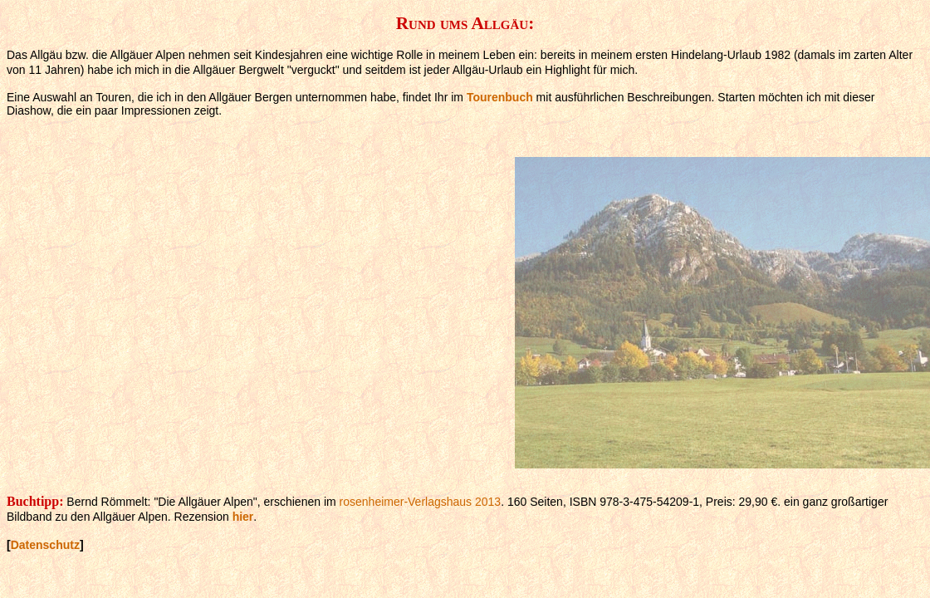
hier (243, 516)
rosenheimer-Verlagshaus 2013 (421, 501)
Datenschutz (45, 544)
